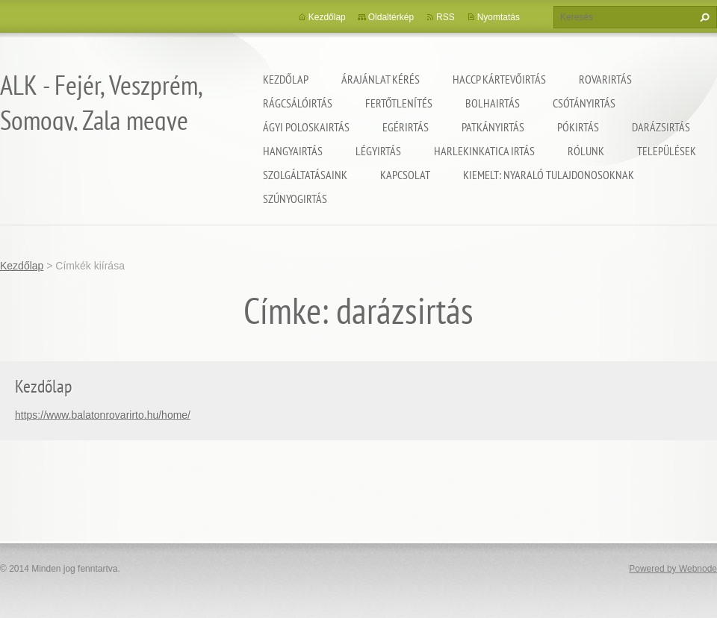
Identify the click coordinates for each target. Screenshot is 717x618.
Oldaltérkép (391, 17)
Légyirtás (378, 150)
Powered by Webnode (673, 569)
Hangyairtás (293, 150)
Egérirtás (405, 126)
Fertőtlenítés (398, 103)
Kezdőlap (285, 79)
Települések (666, 150)
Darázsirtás (661, 126)
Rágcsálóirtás (297, 103)
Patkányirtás (493, 126)
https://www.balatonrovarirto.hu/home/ (102, 415)
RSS (445, 17)
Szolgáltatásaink (305, 174)
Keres (703, 17)
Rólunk (586, 150)
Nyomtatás (498, 17)
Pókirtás (578, 126)
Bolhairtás (492, 103)
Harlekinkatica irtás (484, 150)
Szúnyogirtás (295, 198)
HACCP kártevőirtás (499, 79)
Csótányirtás (584, 103)
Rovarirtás (605, 79)
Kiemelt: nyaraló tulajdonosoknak (548, 174)
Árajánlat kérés (380, 79)
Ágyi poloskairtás (306, 126)
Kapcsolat (405, 174)
